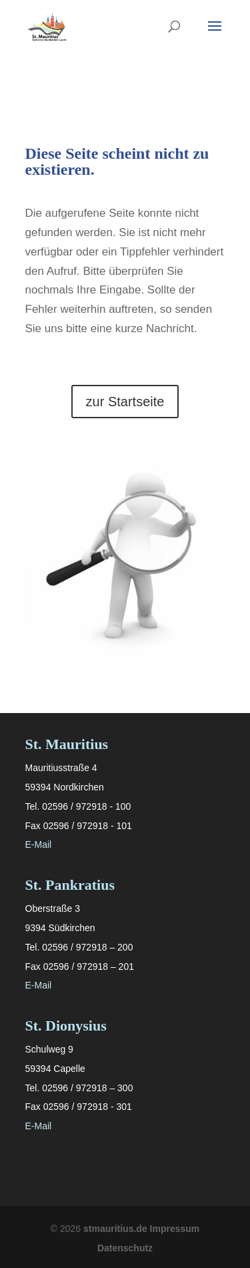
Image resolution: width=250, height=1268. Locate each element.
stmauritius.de (115, 1228)
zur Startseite (125, 401)
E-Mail (38, 844)
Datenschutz (125, 1248)
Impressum (175, 1228)
